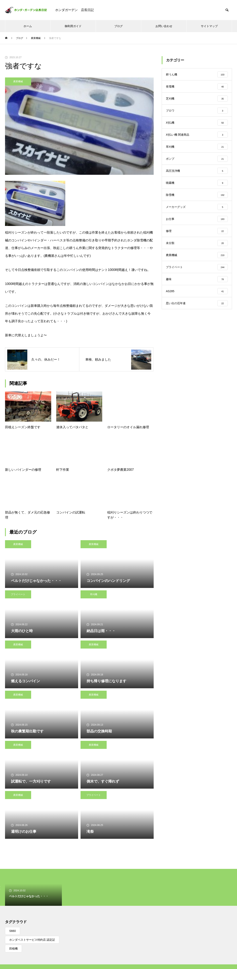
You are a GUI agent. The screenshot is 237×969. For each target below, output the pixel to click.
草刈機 (93, 594)
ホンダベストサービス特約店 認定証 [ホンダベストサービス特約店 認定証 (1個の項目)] (32, 939)
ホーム (27, 26)
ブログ (118, 26)
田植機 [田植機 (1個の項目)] (13, 948)
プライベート (18, 594)
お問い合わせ (163, 26)
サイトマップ (209, 26)
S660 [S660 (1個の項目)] (12, 930)
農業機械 (18, 81)
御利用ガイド (73, 26)
